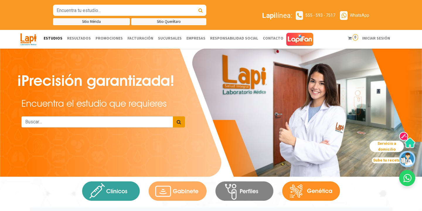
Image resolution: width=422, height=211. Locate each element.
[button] (407, 178)
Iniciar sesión (376, 38)
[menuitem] (53, 38)
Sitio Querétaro (169, 21)
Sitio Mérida (91, 21)
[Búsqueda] (200, 10)
